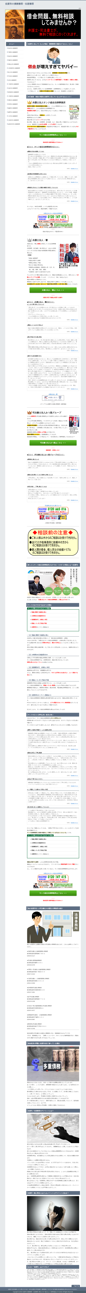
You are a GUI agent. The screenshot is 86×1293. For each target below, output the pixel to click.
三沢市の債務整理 (13, 116)
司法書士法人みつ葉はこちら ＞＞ (53, 443)
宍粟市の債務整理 (13, 52)
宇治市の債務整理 (13, 76)
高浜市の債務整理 (13, 48)
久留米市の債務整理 (13, 120)
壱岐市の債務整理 (13, 60)
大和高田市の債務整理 (14, 68)
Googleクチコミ (74, 168)
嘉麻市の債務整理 (13, 108)
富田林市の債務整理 (13, 92)
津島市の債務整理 (13, 100)
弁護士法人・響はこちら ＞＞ (53, 290)
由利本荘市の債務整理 (14, 124)
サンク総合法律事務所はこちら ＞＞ (53, 135)
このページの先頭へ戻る (76, 1286)
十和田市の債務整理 (13, 84)
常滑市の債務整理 (13, 104)
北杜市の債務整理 (13, 88)
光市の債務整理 (12, 80)
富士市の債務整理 (13, 72)
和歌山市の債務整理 (13, 64)
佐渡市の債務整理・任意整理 (19, 4)
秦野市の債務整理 (13, 112)
